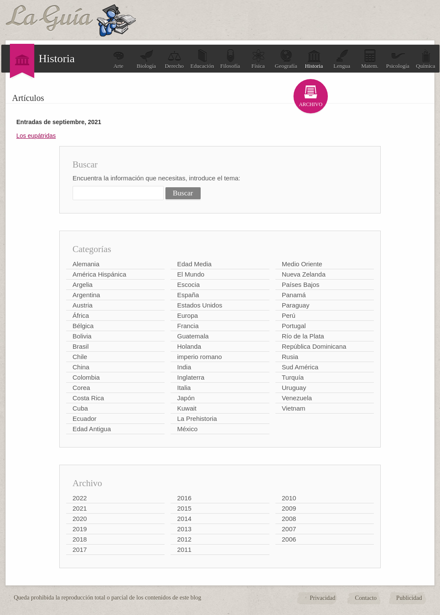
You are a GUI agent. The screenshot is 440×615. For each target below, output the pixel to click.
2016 (184, 498)
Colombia (86, 377)
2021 (80, 508)
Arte (118, 59)
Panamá (294, 294)
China (81, 367)
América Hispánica (99, 274)
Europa (187, 315)
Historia (314, 59)
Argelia (83, 284)
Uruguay (294, 387)
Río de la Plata (303, 336)
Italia (184, 387)
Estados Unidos (199, 305)
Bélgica (83, 325)
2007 (289, 529)
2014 (184, 518)
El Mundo (190, 274)
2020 (80, 518)
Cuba (80, 408)
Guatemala (192, 336)
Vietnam (294, 408)
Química (425, 59)
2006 (289, 539)
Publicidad (409, 598)
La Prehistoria (197, 418)
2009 (289, 508)
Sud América (300, 367)
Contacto (366, 598)
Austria (83, 305)
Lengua (341, 59)
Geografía (286, 59)
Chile (80, 356)
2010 (289, 498)
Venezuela (297, 398)
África (81, 315)
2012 (184, 539)
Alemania (86, 264)
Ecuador (85, 418)
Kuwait (186, 408)
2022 (80, 498)
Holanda (189, 346)
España (188, 294)
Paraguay (295, 305)
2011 (184, 549)
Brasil (81, 346)
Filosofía (230, 59)
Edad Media (194, 264)
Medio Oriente (302, 264)
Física (258, 59)
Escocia (188, 284)
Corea (81, 387)
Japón (186, 398)
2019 (80, 529)
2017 (80, 549)
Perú (289, 315)
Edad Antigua (92, 428)
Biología (146, 59)
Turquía (293, 377)
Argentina (86, 294)
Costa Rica (88, 398)
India (184, 367)
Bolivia (82, 336)
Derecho (174, 59)
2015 (184, 508)
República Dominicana (314, 346)
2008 (289, 518)
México (187, 428)
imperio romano (199, 356)
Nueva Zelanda (304, 274)
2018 (80, 539)
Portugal (294, 325)
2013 (184, 529)
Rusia (290, 356)
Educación (202, 59)
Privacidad (323, 598)
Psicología (397, 59)
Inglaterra (190, 377)
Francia (188, 325)
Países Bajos (301, 284)
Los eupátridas (36, 135)
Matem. (369, 59)
